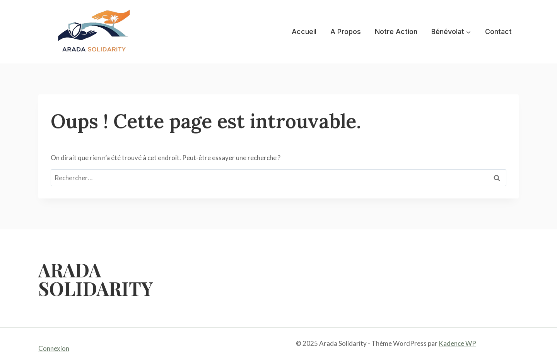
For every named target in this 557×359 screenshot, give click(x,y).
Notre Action (396, 31)
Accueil (304, 31)
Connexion (53, 348)
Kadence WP (457, 343)
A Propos (345, 31)
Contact (498, 31)
